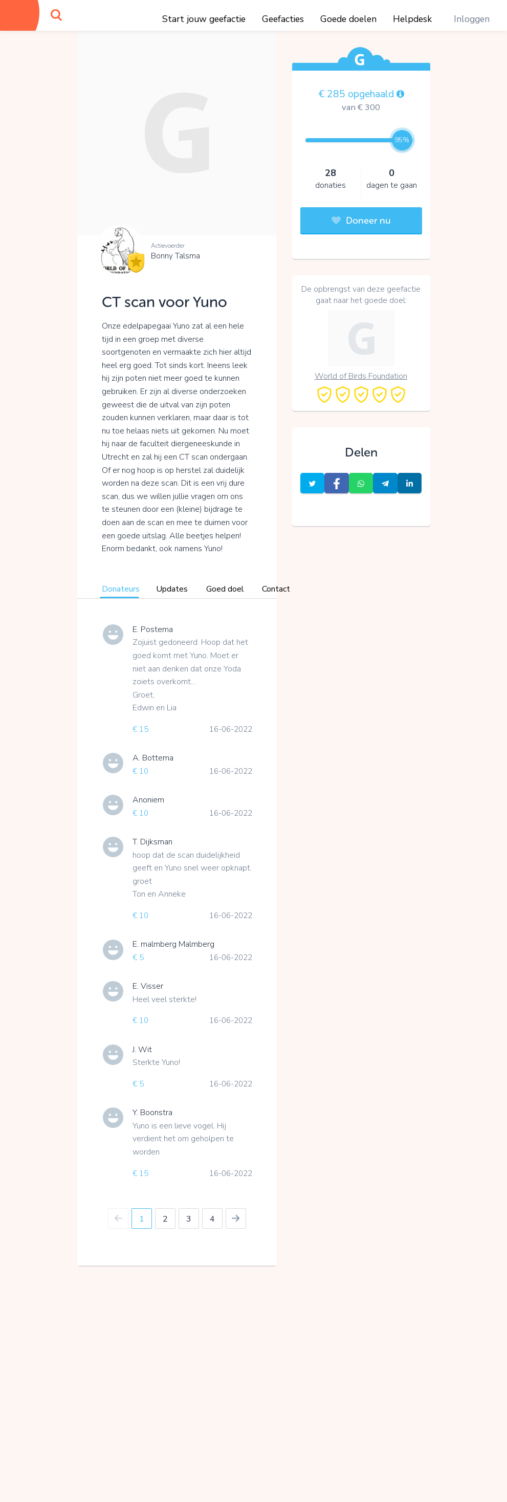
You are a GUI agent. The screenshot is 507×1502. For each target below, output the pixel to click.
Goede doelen (348, 19)
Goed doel (225, 589)
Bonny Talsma (175, 256)
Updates (172, 589)
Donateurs (121, 589)
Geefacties (283, 19)
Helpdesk (412, 19)
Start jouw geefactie (204, 19)
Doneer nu (361, 220)
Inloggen (472, 19)
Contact (276, 589)
